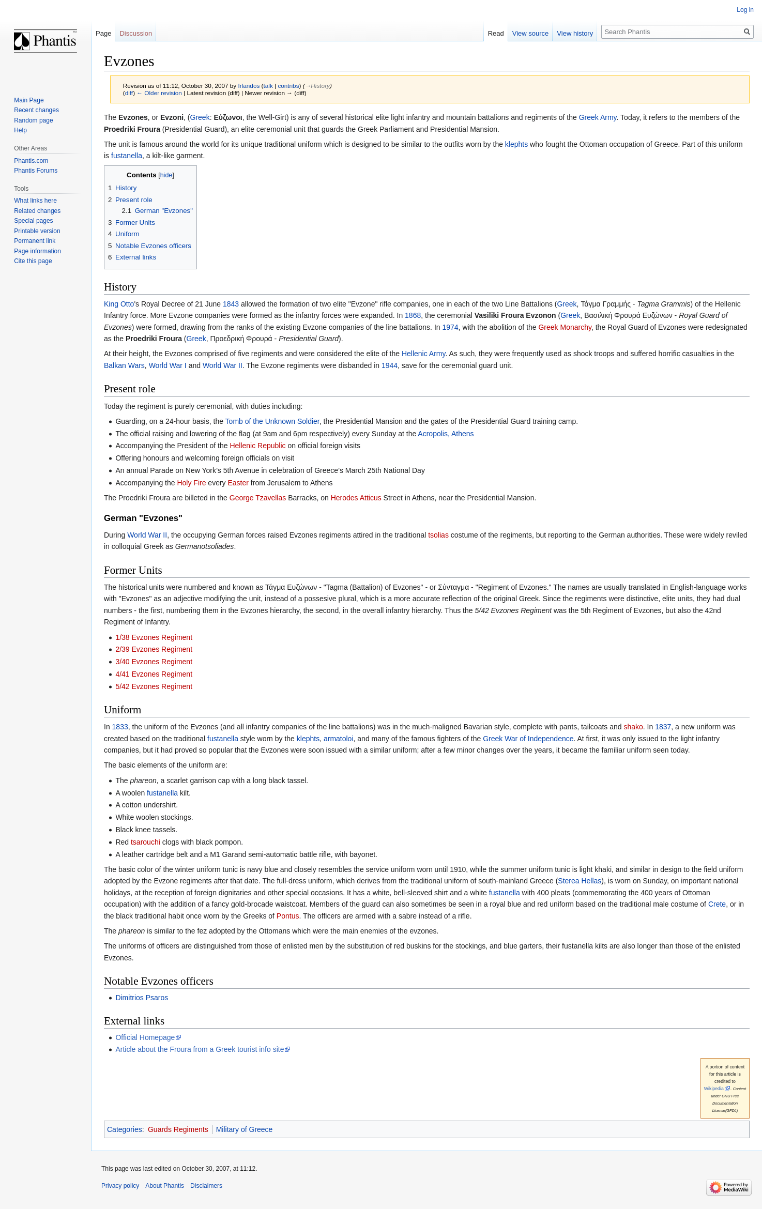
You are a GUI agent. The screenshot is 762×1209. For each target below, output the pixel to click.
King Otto (119, 304)
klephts (516, 144)
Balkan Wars (124, 365)
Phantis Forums (35, 170)
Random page (33, 120)
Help (20, 130)
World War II (222, 365)
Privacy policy (120, 1185)
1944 (390, 365)
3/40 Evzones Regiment (153, 661)
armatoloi (339, 738)
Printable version (37, 231)
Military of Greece (244, 1129)
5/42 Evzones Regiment (153, 686)
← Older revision (159, 92)
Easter (238, 483)
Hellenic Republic (257, 445)
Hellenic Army (424, 353)
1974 (450, 327)
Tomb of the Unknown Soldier (272, 421)
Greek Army (598, 117)
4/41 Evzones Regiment (153, 674)
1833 (120, 727)
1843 (231, 304)
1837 (663, 727)
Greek (200, 117)
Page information (37, 251)
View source (530, 33)
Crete (717, 904)
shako (633, 727)
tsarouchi (145, 842)
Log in (745, 9)
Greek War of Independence (528, 738)
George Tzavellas (258, 498)
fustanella (126, 155)
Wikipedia (714, 1088)
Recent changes (36, 110)
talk (267, 85)
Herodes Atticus (356, 498)
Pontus (288, 916)
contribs (288, 85)
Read (496, 33)
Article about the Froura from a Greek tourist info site (199, 1049)
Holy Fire (191, 483)
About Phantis (164, 1185)
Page (103, 33)
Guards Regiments (178, 1129)
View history (575, 33)
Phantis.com (31, 160)
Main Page (28, 100)
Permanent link (34, 240)
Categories (124, 1129)
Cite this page (33, 261)
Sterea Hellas (579, 881)
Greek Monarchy (564, 327)
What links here (35, 200)
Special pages (33, 220)
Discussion (135, 33)
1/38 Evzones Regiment (153, 637)
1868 (413, 315)
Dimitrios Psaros (141, 997)
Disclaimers (206, 1185)
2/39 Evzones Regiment (153, 649)
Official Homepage (145, 1037)
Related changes (37, 211)
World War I (168, 365)
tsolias (438, 535)
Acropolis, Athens (446, 434)
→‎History (317, 85)
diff (129, 92)
